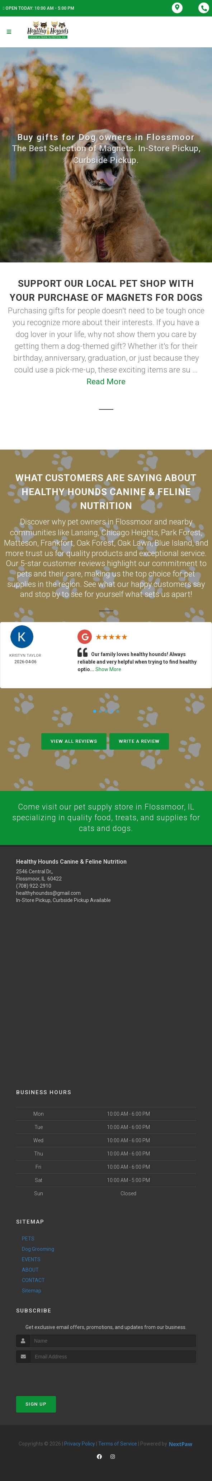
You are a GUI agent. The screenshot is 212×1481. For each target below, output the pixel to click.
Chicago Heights (129, 531)
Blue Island (173, 541)
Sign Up (36, 1403)
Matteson (20, 541)
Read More (106, 381)
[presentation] (54, 1376)
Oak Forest (95, 541)
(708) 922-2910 (33, 885)
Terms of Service (117, 1443)
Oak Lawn (134, 541)
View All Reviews (74, 740)
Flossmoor (134, 521)
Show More (108, 668)
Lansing (84, 531)
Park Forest (181, 531)
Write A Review (139, 740)
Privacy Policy (79, 1443)
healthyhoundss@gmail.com (48, 892)
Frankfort (57, 541)
